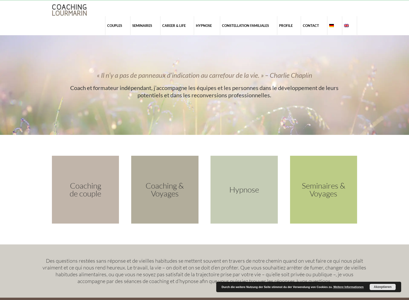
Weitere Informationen (348, 287)
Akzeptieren (383, 287)
